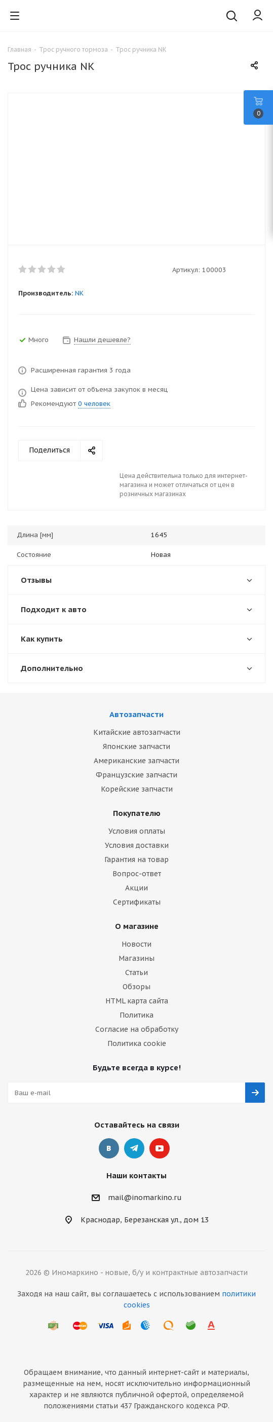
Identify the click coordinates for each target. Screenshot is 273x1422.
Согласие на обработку (136, 1029)
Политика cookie (136, 1043)
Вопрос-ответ (136, 873)
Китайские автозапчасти (136, 732)
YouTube (159, 1148)
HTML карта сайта (136, 1000)
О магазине (137, 926)
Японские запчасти (136, 746)
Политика (136, 1015)
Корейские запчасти (137, 789)
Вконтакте (109, 1148)
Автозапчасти (136, 714)
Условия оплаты (136, 831)
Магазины (136, 958)
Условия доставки (137, 845)
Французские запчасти (136, 774)
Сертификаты (137, 902)
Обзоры (136, 986)
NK (79, 293)
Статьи (136, 972)
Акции (136, 887)
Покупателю (137, 813)
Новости (136, 944)
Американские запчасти (136, 760)
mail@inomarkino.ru (145, 1197)
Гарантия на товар (136, 859)
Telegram (134, 1148)
